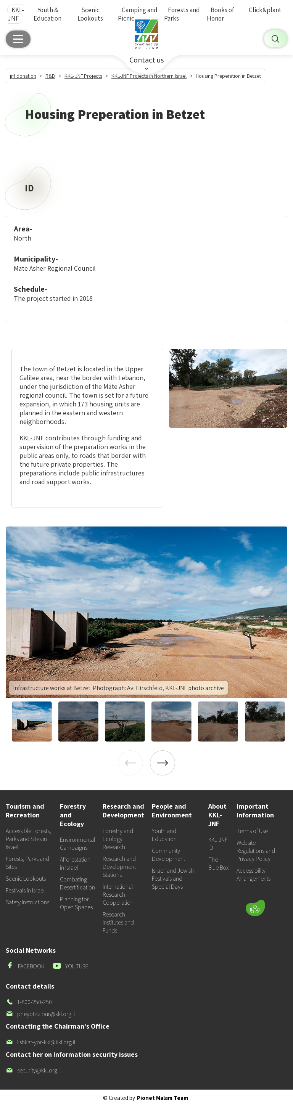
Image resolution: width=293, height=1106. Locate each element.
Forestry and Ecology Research (118, 839)
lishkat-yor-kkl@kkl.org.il (40, 1042)
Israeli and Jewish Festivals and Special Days (173, 879)
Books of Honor (220, 14)
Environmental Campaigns (77, 844)
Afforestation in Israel (75, 864)
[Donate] (255, 907)
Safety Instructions (27, 902)
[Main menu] (18, 39)
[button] (214, 885)
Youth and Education (164, 835)
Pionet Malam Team (162, 1097)
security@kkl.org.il (33, 1070)
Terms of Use (252, 831)
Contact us (146, 60)
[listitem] (146, 612)
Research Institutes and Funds (118, 922)
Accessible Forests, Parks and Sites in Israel (28, 839)
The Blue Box (218, 864)
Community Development (168, 855)
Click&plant (265, 10)
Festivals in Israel (25, 890)
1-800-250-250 (29, 1002)
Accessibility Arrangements (253, 875)
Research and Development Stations (119, 867)
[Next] (162, 762)
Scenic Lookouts (90, 14)
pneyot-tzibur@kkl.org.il (40, 1014)
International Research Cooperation (118, 895)
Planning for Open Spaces (76, 903)
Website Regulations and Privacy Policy (256, 851)
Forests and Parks (182, 14)
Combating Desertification (77, 883)
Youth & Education (47, 14)
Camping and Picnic (138, 14)
